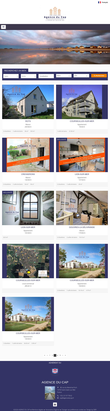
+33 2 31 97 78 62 (66, 396)
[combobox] (11, 76)
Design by (91, 410)
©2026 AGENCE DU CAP (21, 410)
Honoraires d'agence (52, 410)
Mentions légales (37, 410)
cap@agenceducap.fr (67, 398)
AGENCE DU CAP (55, 382)
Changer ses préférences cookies (73, 410)
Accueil (55, 14)
